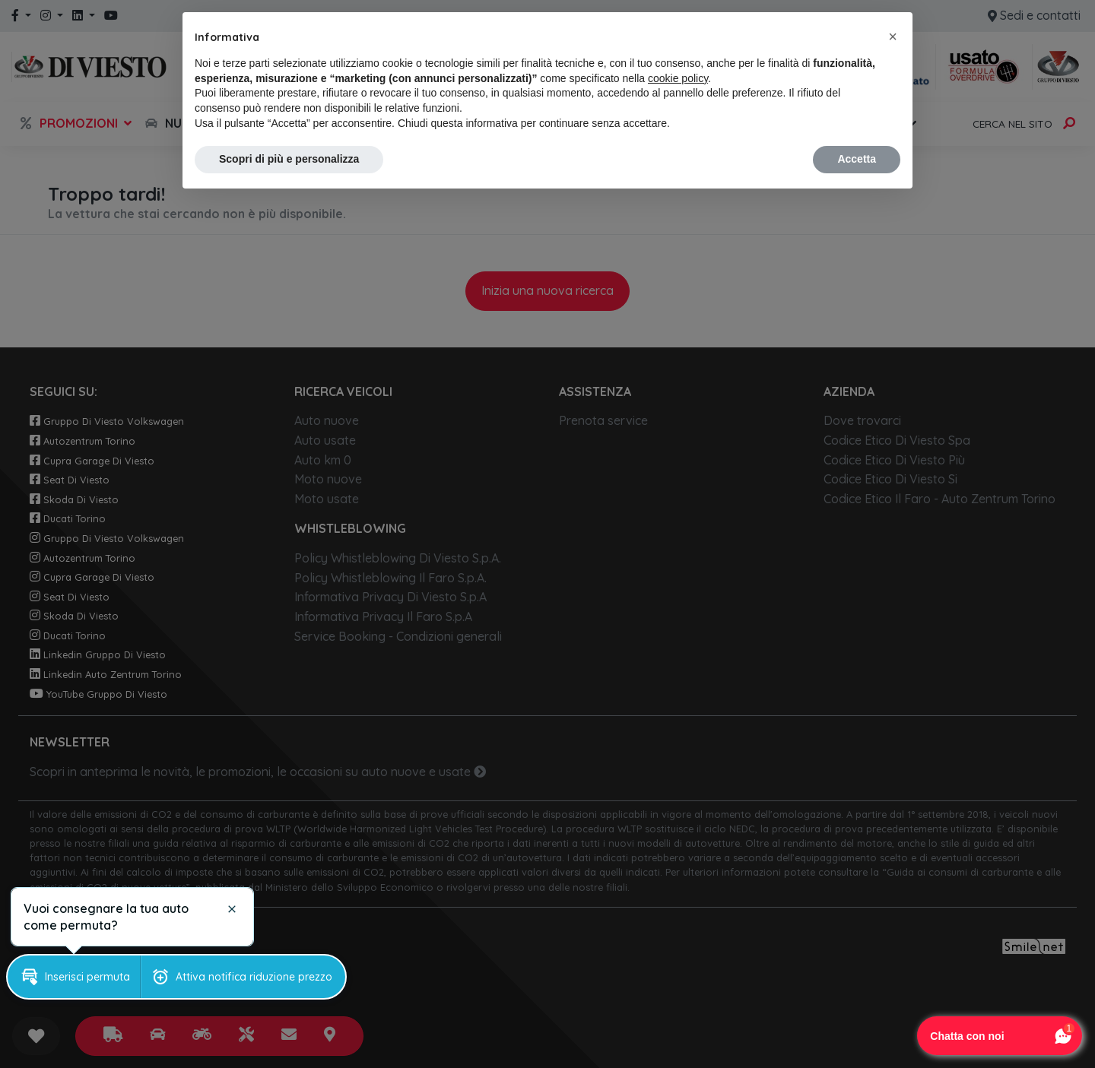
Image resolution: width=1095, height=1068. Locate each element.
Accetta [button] (856, 159)
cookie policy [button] (678, 78)
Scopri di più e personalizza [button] (289, 159)
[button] (893, 36)
